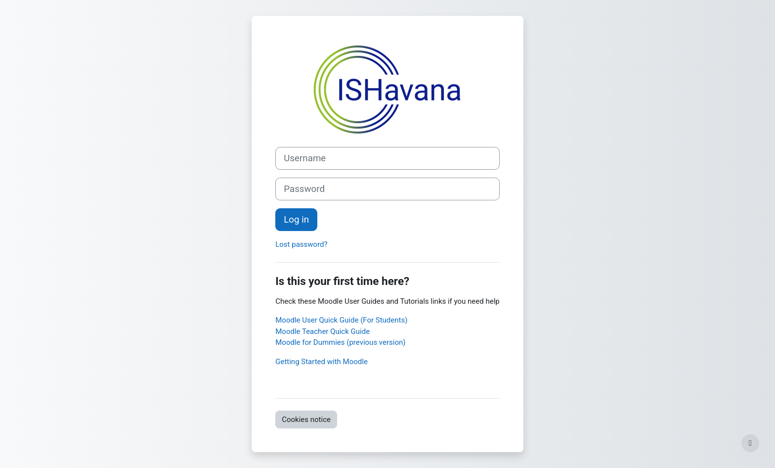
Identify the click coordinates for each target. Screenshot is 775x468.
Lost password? (301, 244)
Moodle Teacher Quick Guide (322, 331)
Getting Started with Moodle (321, 361)
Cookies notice (306, 419)
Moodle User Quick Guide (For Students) (341, 320)
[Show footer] (750, 443)
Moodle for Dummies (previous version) (340, 342)
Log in (296, 219)
